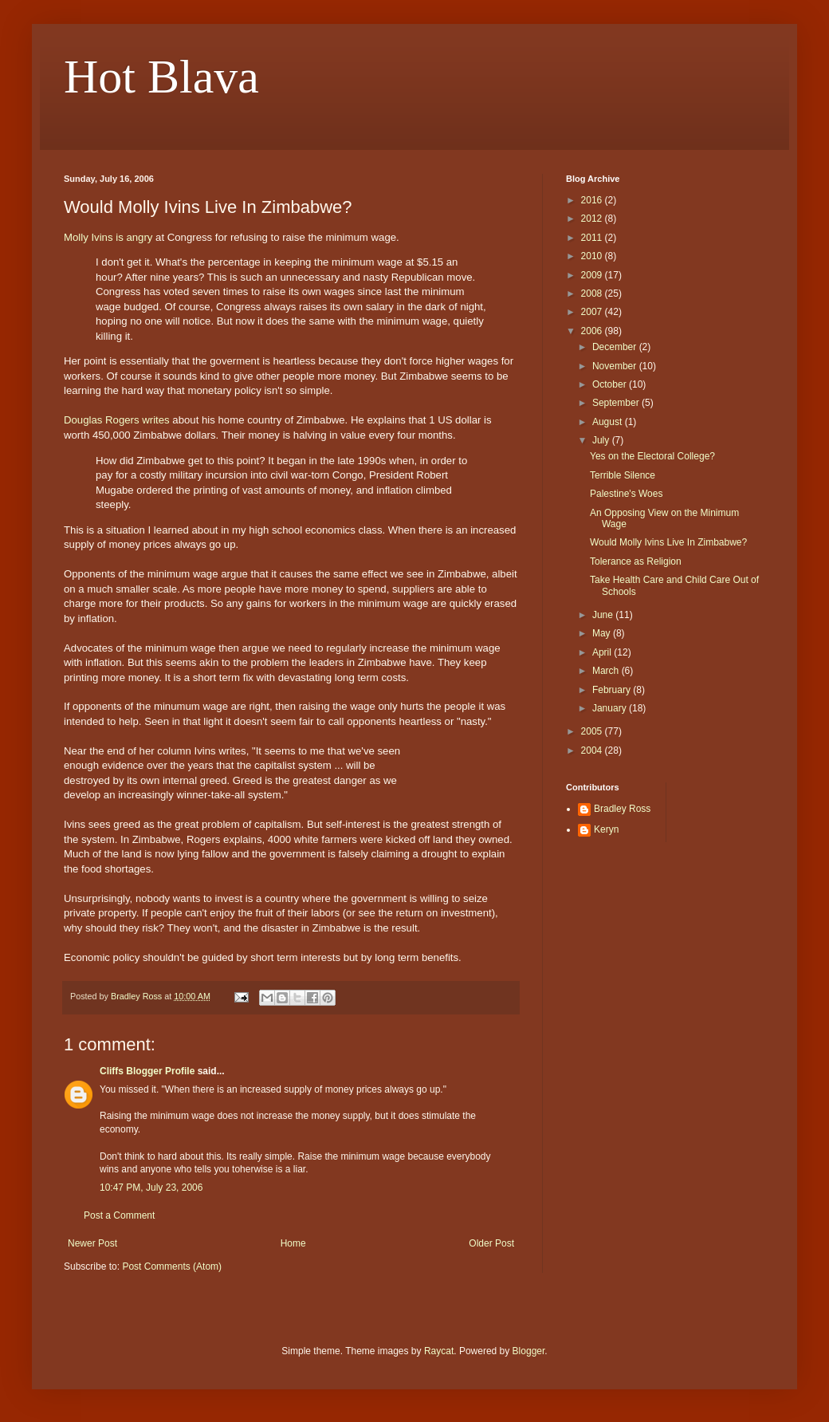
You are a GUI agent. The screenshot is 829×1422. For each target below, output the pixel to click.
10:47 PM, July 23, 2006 (151, 1187)
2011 (593, 237)
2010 (593, 256)
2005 (593, 731)
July (602, 440)
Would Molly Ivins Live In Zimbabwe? (668, 542)
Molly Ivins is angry (108, 237)
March (607, 670)
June (603, 614)
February (612, 689)
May (602, 633)
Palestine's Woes (626, 493)
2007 (593, 311)
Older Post (491, 1243)
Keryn (606, 829)
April (603, 652)
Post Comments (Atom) (172, 1266)
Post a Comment (119, 1215)
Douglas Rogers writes (117, 420)
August (608, 421)
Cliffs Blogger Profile (147, 1071)
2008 (593, 293)
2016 (593, 200)
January (610, 708)
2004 (593, 750)
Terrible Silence (622, 475)
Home (293, 1243)
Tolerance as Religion (636, 561)
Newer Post (92, 1243)
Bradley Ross (622, 808)
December (615, 347)
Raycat (439, 1351)
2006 (593, 331)
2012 (593, 218)
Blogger (529, 1351)
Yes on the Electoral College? (652, 456)
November (615, 366)
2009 (593, 275)
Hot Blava (161, 76)
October (610, 384)
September (617, 402)
